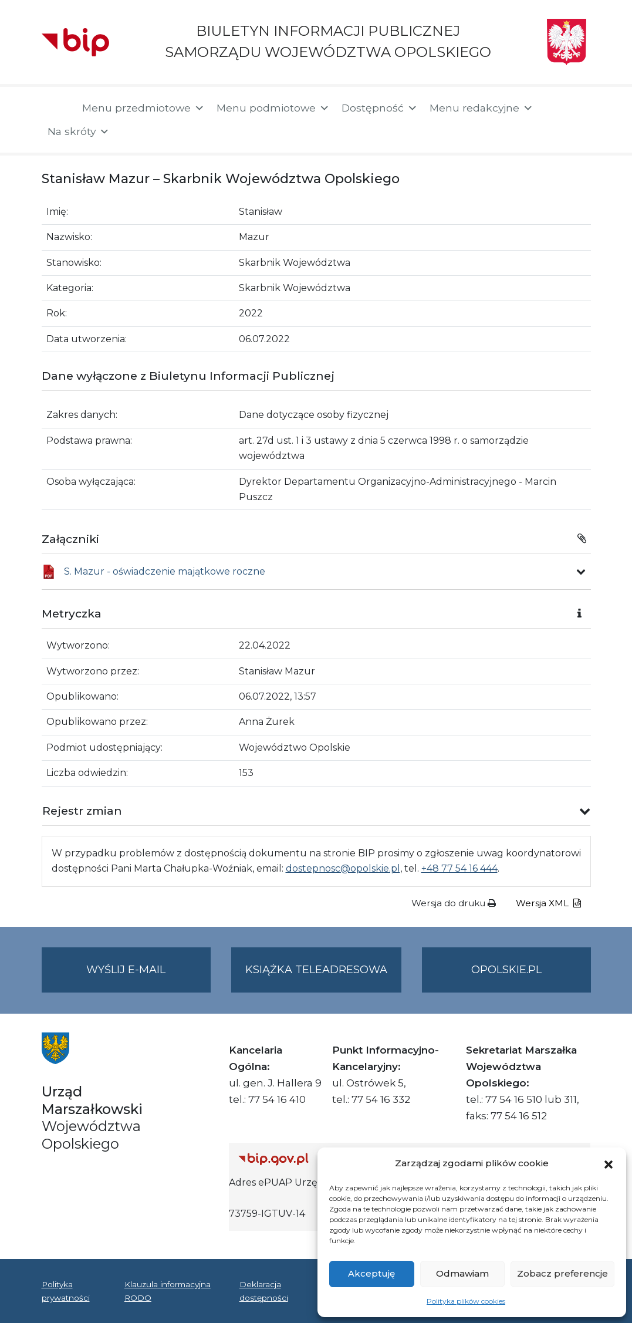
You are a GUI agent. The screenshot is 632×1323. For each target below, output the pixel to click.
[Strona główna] (56, 109)
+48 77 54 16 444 (459, 868)
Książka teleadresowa (316, 969)
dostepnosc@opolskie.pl (343, 868)
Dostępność (380, 108)
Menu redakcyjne (481, 108)
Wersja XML (548, 903)
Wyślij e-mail (148, 977)
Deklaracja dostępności (263, 1291)
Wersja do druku (453, 903)
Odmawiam (462, 1273)
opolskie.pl (506, 969)
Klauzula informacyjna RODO (167, 1291)
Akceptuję (371, 1273)
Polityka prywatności (66, 1291)
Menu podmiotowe (273, 108)
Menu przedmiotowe (143, 108)
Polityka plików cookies (466, 1301)
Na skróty (79, 131)
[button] (608, 1163)
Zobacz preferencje (562, 1273)
